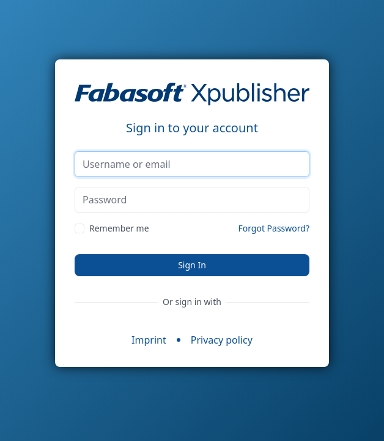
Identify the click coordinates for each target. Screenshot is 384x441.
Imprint (148, 340)
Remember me (119, 228)
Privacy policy (222, 340)
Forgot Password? (273, 228)
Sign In (192, 265)
